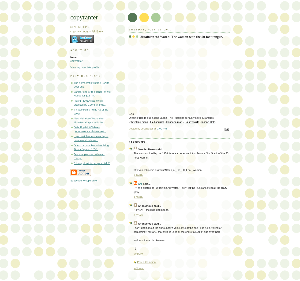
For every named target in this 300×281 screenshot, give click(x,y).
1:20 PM (138, 175)
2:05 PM (138, 197)
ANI (140, 183)
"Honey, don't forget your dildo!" (92, 163)
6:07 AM (138, 215)
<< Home (139, 268)
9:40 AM (138, 253)
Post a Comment (146, 262)
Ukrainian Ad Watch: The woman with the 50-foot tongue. (181, 37)
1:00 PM (162, 128)
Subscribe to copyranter (84, 180)
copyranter (84, 17)
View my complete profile (84, 67)
